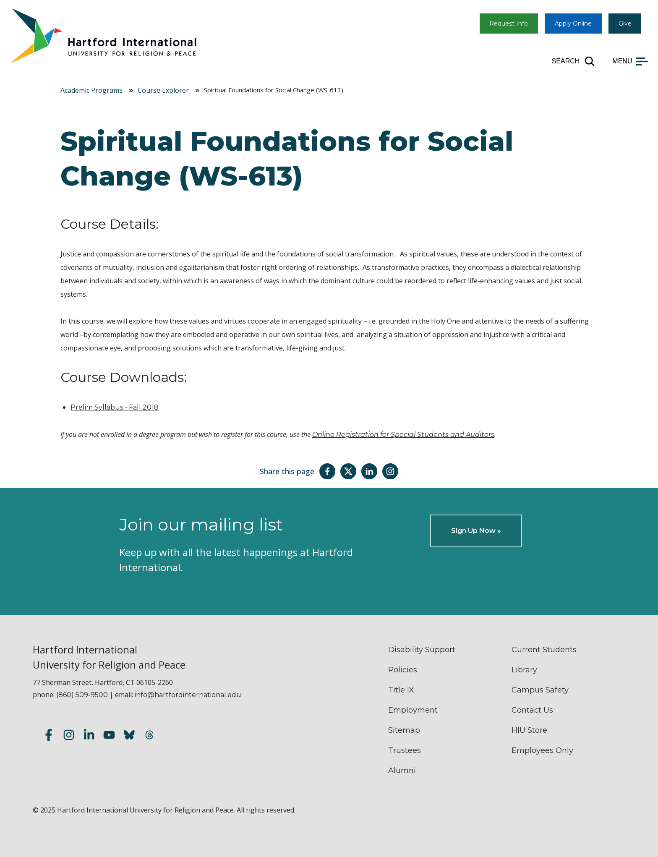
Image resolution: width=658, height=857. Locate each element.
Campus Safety (540, 690)
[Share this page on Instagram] (390, 471)
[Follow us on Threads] (149, 736)
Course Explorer (163, 90)
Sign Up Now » (476, 531)
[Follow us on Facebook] (49, 736)
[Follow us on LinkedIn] (89, 736)
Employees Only (542, 750)
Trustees (404, 750)
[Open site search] (574, 61)
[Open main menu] (630, 61)
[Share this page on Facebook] (327, 471)
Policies (402, 669)
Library (524, 669)
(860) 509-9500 (82, 695)
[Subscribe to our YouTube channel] (109, 736)
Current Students (544, 649)
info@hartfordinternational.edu (188, 695)
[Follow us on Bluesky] (129, 736)
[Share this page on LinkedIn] (369, 471)
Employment (413, 710)
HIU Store (529, 730)
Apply (573, 23)
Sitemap (404, 730)
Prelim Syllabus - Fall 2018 (114, 407)
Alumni (402, 770)
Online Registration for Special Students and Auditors (403, 435)
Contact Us (532, 710)
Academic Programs (91, 90)
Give (625, 23)
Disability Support (421, 649)
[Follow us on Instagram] (69, 736)
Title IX (401, 690)
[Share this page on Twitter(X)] (348, 471)
